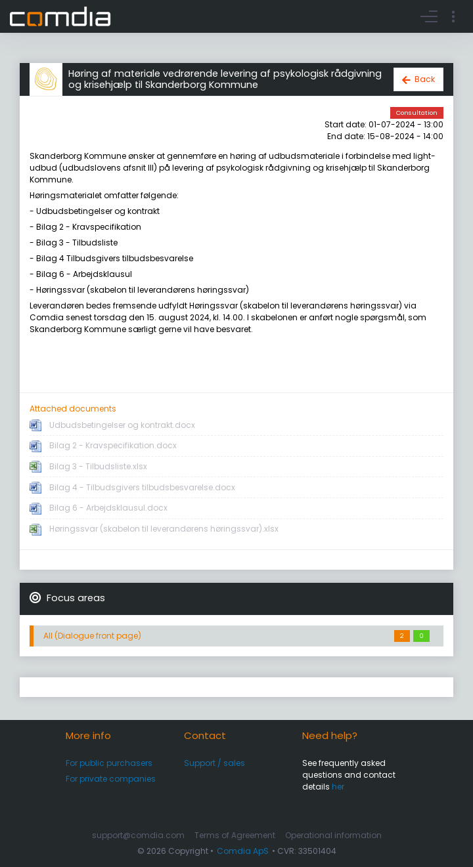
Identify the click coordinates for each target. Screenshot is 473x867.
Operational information (333, 835)
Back (425, 79)
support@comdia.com (138, 835)
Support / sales (214, 763)
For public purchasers (109, 763)
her (338, 786)
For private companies (111, 778)
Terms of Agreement (234, 835)
